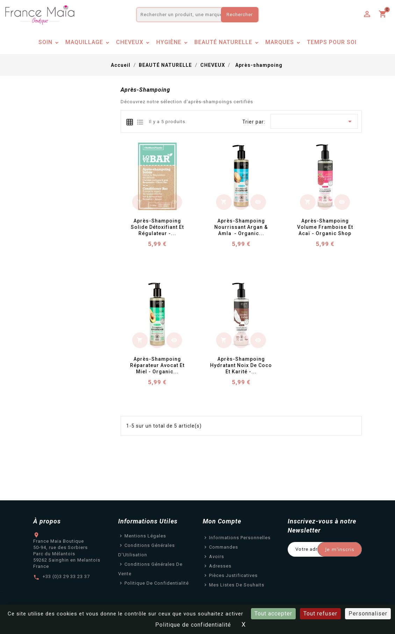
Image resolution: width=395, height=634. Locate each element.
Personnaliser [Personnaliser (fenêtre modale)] (368, 613)
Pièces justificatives (233, 575)
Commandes (223, 547)
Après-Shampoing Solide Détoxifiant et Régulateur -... (158, 227)
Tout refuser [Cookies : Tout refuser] (320, 613)
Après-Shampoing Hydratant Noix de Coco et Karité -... (241, 365)
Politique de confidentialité (156, 583)
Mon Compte (222, 521)
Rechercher (240, 14)
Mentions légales (145, 535)
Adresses (220, 566)
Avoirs (216, 556)
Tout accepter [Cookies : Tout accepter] (273, 613)
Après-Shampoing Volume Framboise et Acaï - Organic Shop (325, 227)
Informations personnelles (240, 537)
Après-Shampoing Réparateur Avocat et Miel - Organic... (158, 365)
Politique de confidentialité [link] (193, 624)
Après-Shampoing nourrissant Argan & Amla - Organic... (241, 227)
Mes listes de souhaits (236, 584)
